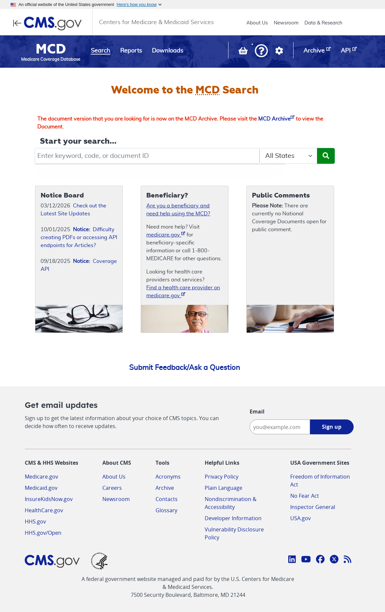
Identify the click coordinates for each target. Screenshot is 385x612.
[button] (261, 51)
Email (257, 411)
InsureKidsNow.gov (49, 499)
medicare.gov (165, 234)
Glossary (166, 510)
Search (100, 51)
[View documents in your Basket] (243, 52)
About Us (257, 22)
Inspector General (312, 507)
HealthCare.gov (44, 510)
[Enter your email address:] (280, 426)
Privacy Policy (221, 476)
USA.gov (300, 518)
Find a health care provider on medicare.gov (183, 291)
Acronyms (168, 476)
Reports (131, 51)
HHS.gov (35, 521)
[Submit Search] (326, 156)
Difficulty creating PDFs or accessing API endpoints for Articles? (79, 237)
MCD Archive (276, 119)
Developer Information (233, 518)
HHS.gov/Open (43, 532)
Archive (165, 487)
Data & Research (323, 22)
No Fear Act (304, 495)
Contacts (167, 499)
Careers (112, 487)
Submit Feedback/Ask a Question (184, 367)
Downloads (167, 51)
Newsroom (286, 22)
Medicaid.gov (41, 487)
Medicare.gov (41, 476)
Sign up (331, 426)
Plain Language (223, 487)
